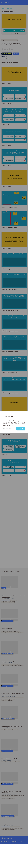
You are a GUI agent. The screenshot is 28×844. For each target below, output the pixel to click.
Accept (21, 428)
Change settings (7, 428)
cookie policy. (10, 425)
